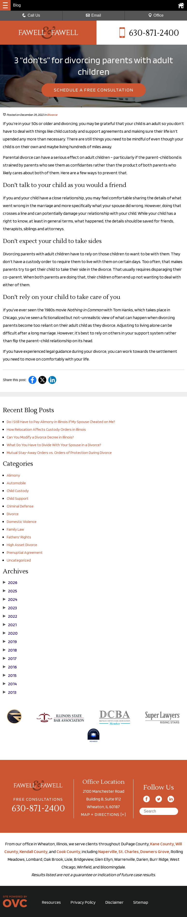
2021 (10, 624)
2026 (10, 582)
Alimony (13, 475)
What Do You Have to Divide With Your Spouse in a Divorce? (54, 445)
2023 (10, 607)
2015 (10, 675)
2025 (10, 591)
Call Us (31, 15)
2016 (10, 667)
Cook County (68, 851)
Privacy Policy (83, 902)
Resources (51, 902)
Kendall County (34, 851)
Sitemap (140, 902)
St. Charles (128, 851)
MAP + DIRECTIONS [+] (103, 814)
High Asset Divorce (22, 544)
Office (156, 15)
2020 (10, 633)
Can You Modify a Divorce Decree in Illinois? (40, 437)
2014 (10, 683)
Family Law (15, 529)
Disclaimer (114, 902)
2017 (10, 658)
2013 (9, 692)
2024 (10, 599)
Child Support (17, 498)
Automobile (16, 483)
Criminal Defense (20, 506)
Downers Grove (154, 851)
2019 (10, 641)
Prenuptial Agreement (25, 552)
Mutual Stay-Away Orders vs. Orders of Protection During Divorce (59, 452)
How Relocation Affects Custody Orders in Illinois (46, 429)
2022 (10, 616)
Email (93, 15)
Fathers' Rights (19, 537)
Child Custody (18, 490)
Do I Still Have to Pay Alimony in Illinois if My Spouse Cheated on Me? (61, 421)
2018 (10, 650)
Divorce (52, 115)
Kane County (162, 843)
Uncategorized (19, 560)
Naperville (107, 851)
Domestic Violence (21, 521)
